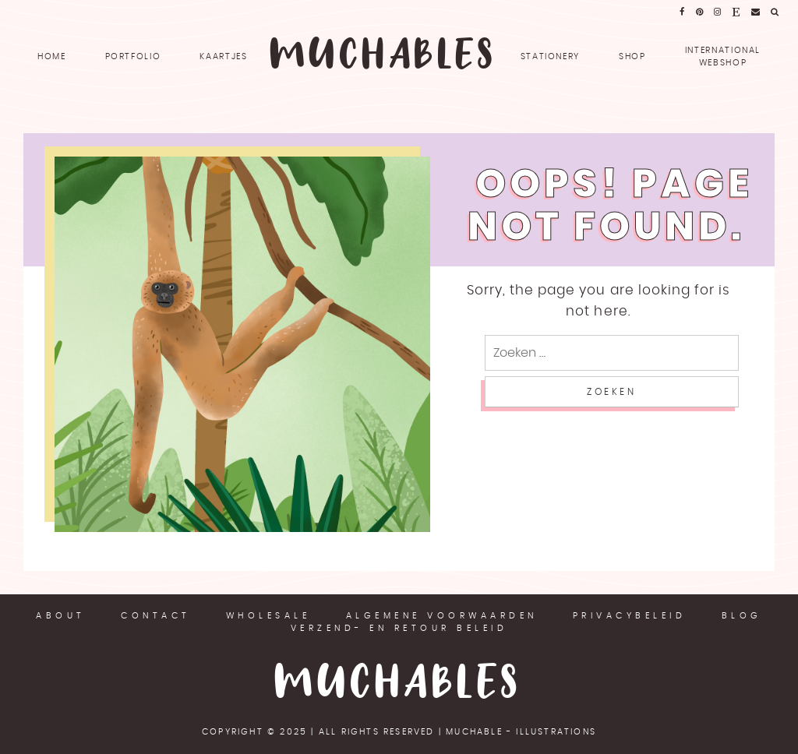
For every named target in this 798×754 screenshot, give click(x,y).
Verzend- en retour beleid (399, 628)
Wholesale (268, 615)
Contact (156, 615)
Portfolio (133, 56)
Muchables (399, 684)
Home (51, 56)
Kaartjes (223, 56)
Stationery (551, 56)
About (61, 615)
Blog (742, 615)
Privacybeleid (630, 615)
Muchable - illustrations (521, 732)
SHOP (632, 56)
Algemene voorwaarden (442, 615)
